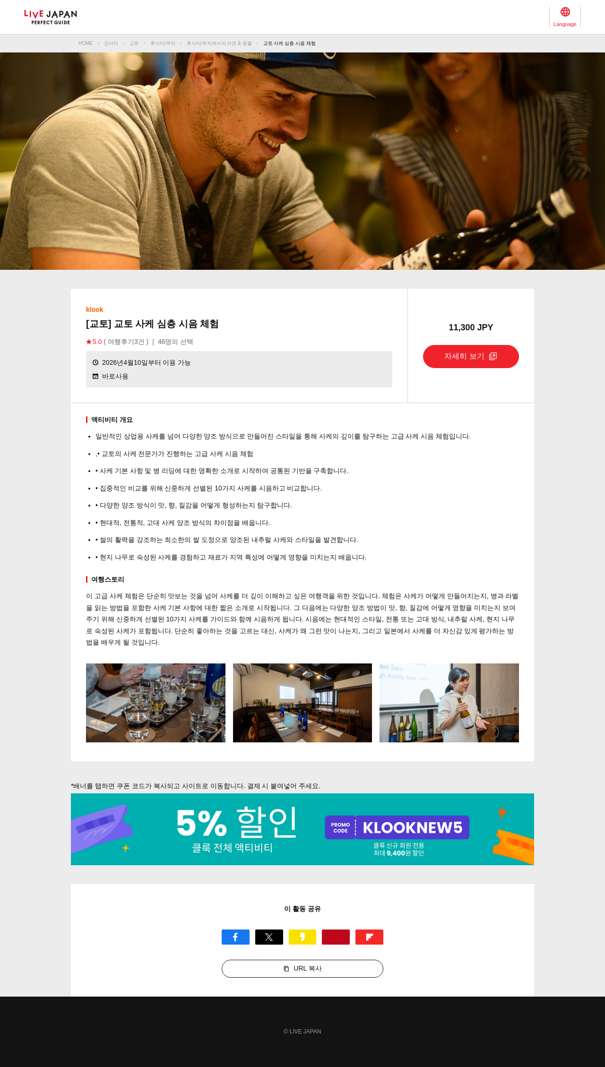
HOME (85, 43)
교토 (134, 43)
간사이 (111, 43)
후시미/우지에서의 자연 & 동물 (219, 43)
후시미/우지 (162, 43)
